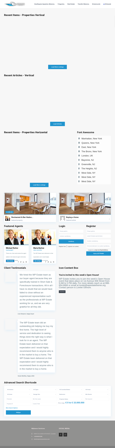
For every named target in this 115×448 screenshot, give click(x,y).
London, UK (87, 155)
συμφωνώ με (98, 246)
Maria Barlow (38, 245)
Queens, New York (90, 143)
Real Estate (71, 4)
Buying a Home (72, 214)
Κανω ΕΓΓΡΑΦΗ (98, 250)
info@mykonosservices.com (42, 435)
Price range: (61, 399)
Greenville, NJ (88, 164)
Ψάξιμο (18, 409)
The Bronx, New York (91, 151)
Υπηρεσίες (61, 4)
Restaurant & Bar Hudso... (22, 214)
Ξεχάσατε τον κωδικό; (73, 243)
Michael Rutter (12, 245)
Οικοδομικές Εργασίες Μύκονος (44, 4)
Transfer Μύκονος (83, 4)
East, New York (88, 147)
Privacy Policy (97, 445)
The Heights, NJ (89, 168)
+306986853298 (38, 433)
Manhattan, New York (91, 138)
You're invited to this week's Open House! (79, 271)
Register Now (62, 243)
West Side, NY (88, 173)
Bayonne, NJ (87, 160)
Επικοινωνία (96, 4)
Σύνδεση (71, 238)
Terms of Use (107, 445)
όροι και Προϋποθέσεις (101, 246)
